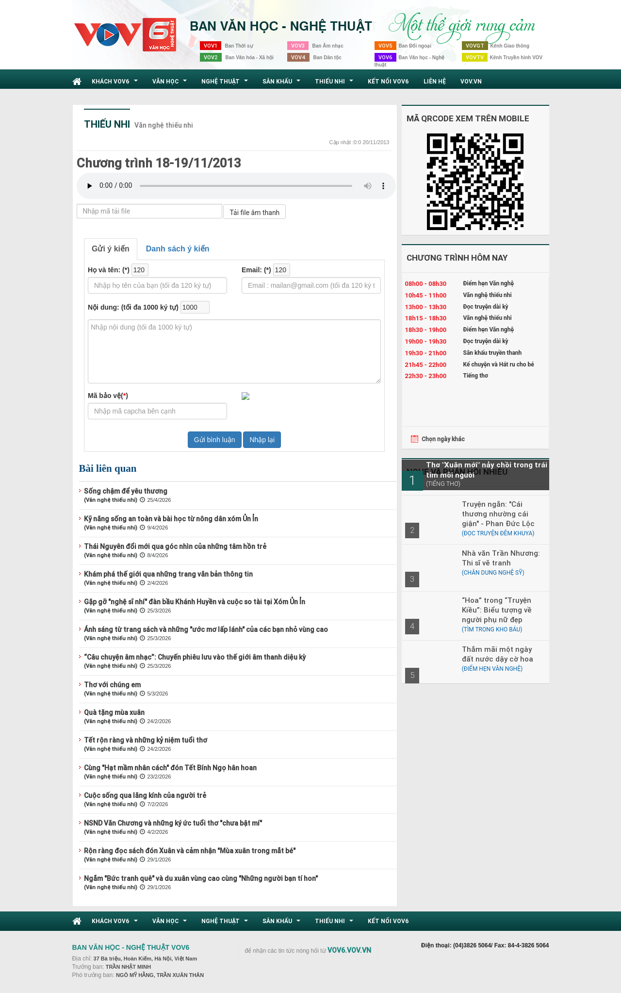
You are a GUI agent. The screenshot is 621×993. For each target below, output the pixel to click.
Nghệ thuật (225, 84)
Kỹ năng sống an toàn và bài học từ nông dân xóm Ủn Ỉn (171, 518)
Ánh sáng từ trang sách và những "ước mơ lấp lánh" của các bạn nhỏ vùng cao (206, 629)
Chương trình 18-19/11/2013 (159, 163)
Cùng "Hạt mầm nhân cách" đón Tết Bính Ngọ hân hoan (170, 767)
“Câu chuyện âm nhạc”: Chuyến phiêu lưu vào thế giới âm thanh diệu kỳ (195, 657)
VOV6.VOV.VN (349, 950)
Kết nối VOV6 (388, 81)
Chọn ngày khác (443, 439)
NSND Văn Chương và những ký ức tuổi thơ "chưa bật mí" (173, 823)
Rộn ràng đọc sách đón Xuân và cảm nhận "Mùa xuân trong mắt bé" (189, 850)
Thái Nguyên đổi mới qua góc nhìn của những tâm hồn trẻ (175, 546)
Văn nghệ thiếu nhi (163, 125)
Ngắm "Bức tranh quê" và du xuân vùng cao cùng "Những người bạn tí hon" (201, 878)
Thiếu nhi (335, 84)
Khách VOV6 (116, 84)
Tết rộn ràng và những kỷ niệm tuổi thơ (145, 740)
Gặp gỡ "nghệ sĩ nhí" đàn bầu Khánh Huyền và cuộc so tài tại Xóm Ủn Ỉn (194, 601)
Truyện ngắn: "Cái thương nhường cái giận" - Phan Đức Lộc (498, 513)
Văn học (170, 84)
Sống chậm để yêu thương (125, 491)
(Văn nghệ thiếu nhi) (110, 499)
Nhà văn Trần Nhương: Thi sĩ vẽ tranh (501, 557)
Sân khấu (282, 84)
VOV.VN (471, 81)
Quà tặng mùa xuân (114, 712)
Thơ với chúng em (112, 684)
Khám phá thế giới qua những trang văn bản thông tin (168, 574)
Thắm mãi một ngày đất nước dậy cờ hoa (497, 654)
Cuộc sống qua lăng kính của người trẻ (145, 795)
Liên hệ (435, 81)
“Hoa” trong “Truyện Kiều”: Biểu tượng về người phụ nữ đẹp (497, 610)
